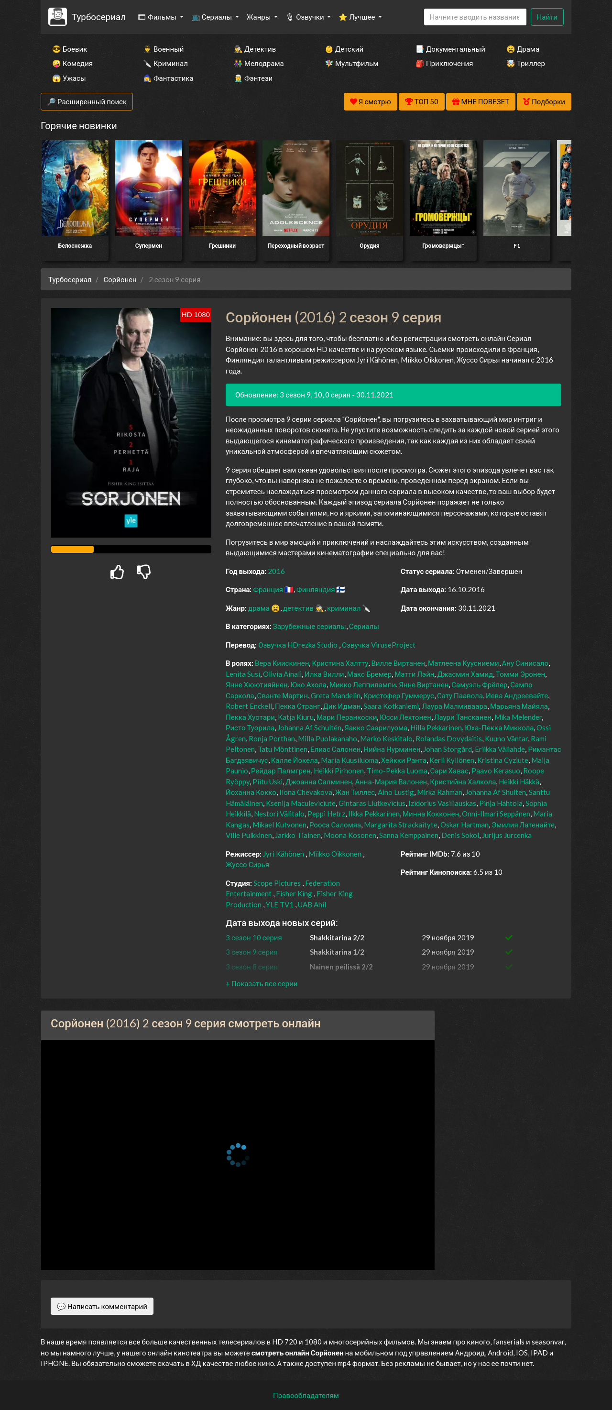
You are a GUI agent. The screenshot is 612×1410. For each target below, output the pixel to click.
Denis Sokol (460, 835)
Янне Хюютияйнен (257, 684)
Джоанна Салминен (318, 781)
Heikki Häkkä (519, 781)
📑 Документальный (448, 48)
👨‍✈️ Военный (163, 48)
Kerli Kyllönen (451, 760)
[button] (261, 983)
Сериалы (364, 626)
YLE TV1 (280, 904)
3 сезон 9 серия (252, 951)
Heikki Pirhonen (339, 770)
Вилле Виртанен (398, 663)
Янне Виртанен (423, 684)
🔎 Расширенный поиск (87, 101)
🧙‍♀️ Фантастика (168, 78)
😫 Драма (522, 48)
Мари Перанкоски (347, 717)
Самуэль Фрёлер (479, 684)
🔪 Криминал (165, 63)
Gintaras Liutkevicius (372, 803)
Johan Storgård (447, 749)
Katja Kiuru (296, 717)
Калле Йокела (294, 760)
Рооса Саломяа (335, 824)
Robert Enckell (249, 706)
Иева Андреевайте (517, 695)
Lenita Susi (243, 674)
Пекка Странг (297, 706)
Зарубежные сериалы (309, 626)
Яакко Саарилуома (375, 727)
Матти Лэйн (414, 674)
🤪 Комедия (72, 63)
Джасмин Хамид (465, 674)
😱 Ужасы (69, 78)
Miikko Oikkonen (334, 853)
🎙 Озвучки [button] (305, 16)
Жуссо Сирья (247, 864)
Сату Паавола (460, 695)
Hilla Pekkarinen (436, 727)
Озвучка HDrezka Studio (298, 644)
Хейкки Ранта (403, 760)
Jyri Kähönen (283, 853)
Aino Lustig (396, 792)
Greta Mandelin (336, 695)
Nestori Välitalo (279, 813)
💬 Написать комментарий (102, 1306)
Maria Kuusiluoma (349, 760)
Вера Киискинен (282, 663)
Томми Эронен (520, 674)
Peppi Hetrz (326, 813)
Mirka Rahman (439, 792)
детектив (298, 608)
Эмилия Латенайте (523, 824)
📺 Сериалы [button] (212, 16)
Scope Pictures (277, 883)
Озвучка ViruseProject (378, 644)
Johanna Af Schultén (309, 727)
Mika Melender (518, 717)
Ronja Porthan (272, 738)
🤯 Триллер (525, 63)
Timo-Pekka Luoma (397, 770)
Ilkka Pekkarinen (374, 813)
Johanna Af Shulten (495, 792)
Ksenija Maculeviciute (301, 803)
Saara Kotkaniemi (391, 706)
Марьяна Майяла (519, 706)
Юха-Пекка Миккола (499, 727)
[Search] (475, 17)
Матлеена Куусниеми (463, 663)
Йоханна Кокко (251, 792)
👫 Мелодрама (259, 63)
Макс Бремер (369, 674)
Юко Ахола (309, 684)
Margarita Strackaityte (400, 824)
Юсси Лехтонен (405, 717)
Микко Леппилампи (362, 684)
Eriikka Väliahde (500, 749)
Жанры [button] (260, 16)
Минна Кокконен (431, 813)
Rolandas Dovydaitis (448, 738)
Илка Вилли (324, 674)
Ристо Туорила (250, 727)
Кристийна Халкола (463, 781)
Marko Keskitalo (386, 738)
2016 (276, 571)
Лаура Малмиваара (454, 706)
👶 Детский (344, 48)
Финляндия (315, 589)
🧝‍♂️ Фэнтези (253, 78)
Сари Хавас (449, 770)
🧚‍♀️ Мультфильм (351, 63)
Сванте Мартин (282, 695)
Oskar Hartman (464, 824)
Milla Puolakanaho (327, 738)
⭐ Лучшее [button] (357, 16)
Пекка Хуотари (250, 717)
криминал (344, 608)
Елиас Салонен (335, 749)
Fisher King (294, 893)
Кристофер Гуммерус (398, 695)
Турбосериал (99, 16)
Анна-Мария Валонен (391, 781)
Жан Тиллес (355, 792)
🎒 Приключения (444, 63)
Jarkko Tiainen (298, 835)
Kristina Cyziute (502, 760)
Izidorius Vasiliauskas (442, 803)
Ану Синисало (525, 663)
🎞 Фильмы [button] (157, 16)
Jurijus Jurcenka (507, 835)
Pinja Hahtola (501, 803)
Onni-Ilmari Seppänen (496, 813)
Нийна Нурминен (391, 749)
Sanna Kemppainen (408, 835)
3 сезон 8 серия (252, 966)
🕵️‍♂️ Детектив (255, 48)
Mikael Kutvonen (279, 824)
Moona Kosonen (350, 835)
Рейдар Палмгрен (281, 770)
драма (259, 608)
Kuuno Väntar (506, 738)
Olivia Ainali (282, 674)
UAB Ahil (312, 904)
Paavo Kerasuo (495, 770)
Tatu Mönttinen (282, 749)
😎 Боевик (69, 48)
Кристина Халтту (340, 663)
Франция (268, 589)
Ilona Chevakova (305, 792)
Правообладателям (306, 1395)
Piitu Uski (267, 781)
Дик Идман (342, 706)
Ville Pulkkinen (249, 835)
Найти (547, 16)
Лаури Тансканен (463, 717)
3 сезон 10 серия (254, 937)
